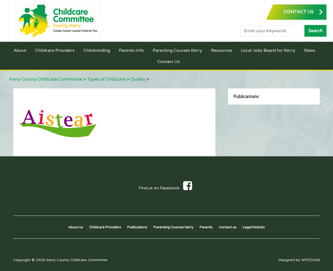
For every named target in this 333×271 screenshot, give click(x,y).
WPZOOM (310, 260)
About (20, 50)
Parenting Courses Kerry (177, 50)
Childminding (97, 50)
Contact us (227, 227)
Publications (246, 96)
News (309, 50)
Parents (206, 227)
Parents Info (131, 50)
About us (75, 227)
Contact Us (168, 61)
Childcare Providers (55, 50)
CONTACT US (298, 12)
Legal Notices (254, 227)
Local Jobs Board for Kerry (268, 50)
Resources (221, 50)
